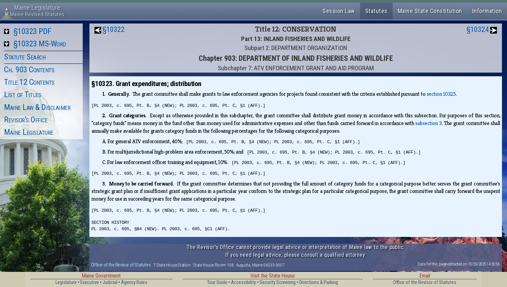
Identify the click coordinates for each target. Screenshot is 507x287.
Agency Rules (134, 282)
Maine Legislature (28, 132)
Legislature (66, 282)
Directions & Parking (318, 282)
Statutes (376, 10)
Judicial (110, 282)
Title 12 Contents (29, 82)
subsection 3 (428, 123)
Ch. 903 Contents (29, 69)
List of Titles (22, 94)
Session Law (338, 10)
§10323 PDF (32, 31)
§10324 (478, 29)
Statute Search (24, 57)
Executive (89, 282)
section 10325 (441, 93)
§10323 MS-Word (39, 43)
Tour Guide (217, 282)
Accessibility (243, 282)
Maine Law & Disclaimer (37, 107)
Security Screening (278, 282)
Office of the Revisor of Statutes (121, 265)
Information (487, 10)
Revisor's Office (25, 119)
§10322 (114, 29)
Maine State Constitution (430, 10)
